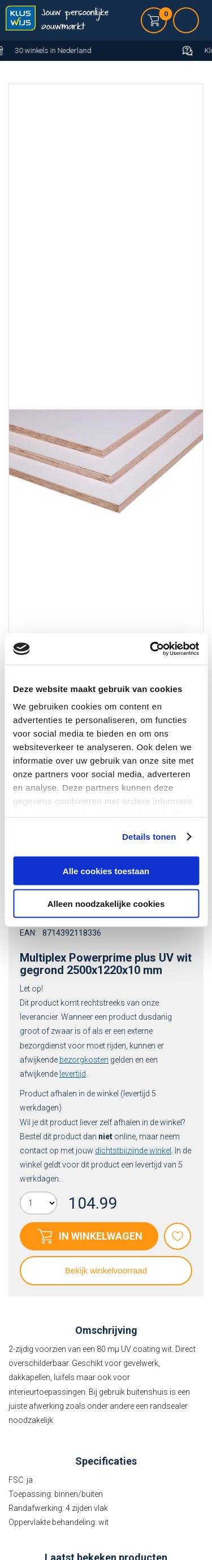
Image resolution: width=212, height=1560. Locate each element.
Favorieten (177, 1236)
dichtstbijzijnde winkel (133, 1150)
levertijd (72, 1073)
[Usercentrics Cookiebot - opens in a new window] (151, 649)
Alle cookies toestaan (106, 870)
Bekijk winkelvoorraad (106, 1270)
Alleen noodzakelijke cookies (106, 904)
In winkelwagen (100, 1236)
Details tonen (149, 836)
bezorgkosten (84, 1059)
